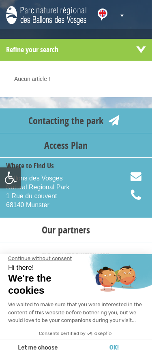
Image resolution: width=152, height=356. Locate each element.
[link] (10, 178)
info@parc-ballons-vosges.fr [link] (141, 177)
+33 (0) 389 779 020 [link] (141, 195)
